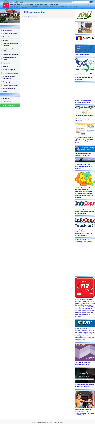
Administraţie (7, 30)
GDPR (5, 92)
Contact (5, 40)
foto (81, 30)
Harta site (25, 16)
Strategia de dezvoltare (10, 73)
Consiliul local (7, 37)
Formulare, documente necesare (10, 44)
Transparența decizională (11, 54)
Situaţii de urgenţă (9, 69)
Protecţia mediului (9, 88)
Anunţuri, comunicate (10, 33)
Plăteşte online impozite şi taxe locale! (84, 42)
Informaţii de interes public (9, 58)
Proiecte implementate (10, 85)
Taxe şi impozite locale (10, 82)
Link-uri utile (7, 102)
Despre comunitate (9, 105)
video (88, 30)
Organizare (6, 63)
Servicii (5, 66)
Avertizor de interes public (9, 50)
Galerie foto (6, 98)
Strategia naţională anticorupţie (9, 77)
